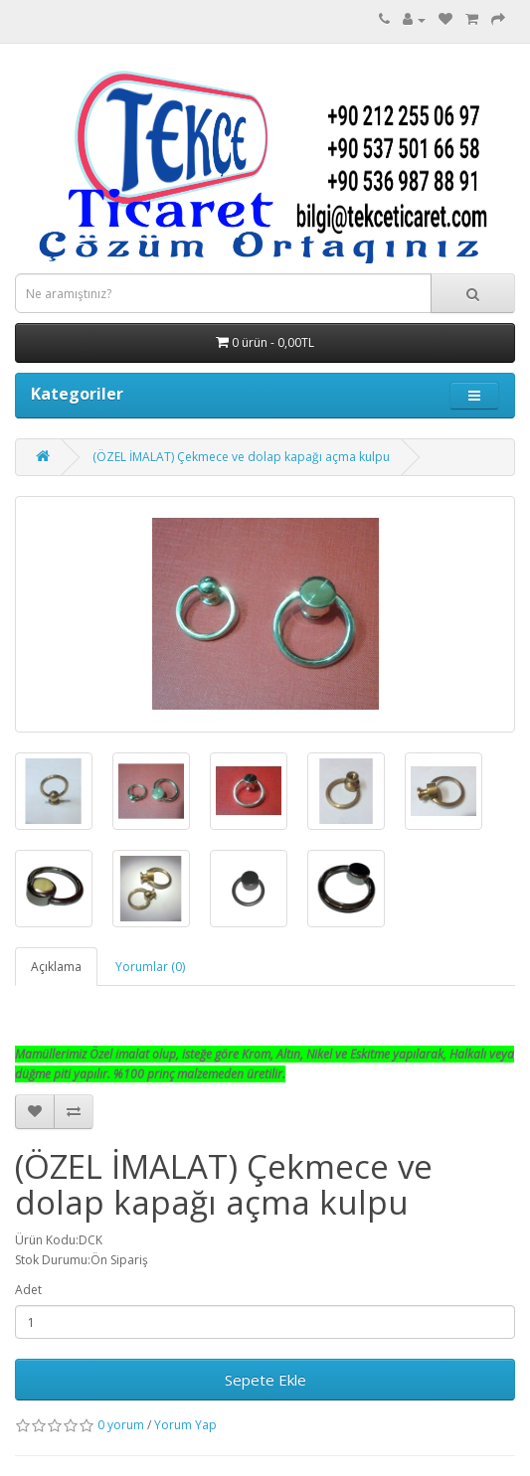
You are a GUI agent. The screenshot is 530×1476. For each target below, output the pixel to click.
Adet (28, 1289)
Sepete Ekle (265, 1380)
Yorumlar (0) (150, 966)
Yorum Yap (185, 1424)
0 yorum (120, 1424)
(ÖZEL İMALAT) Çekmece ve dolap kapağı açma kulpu (241, 456)
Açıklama (56, 966)
